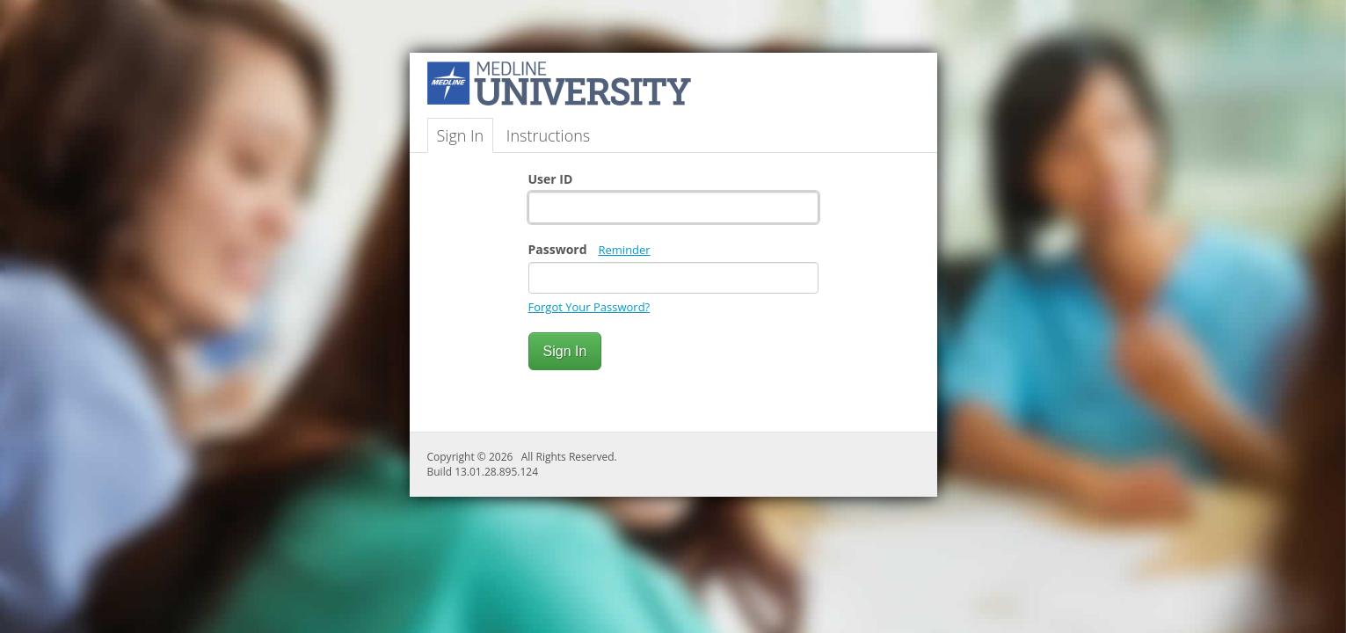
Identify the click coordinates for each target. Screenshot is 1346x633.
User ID (550, 179)
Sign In (460, 135)
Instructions (548, 135)
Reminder (625, 250)
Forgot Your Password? (589, 307)
